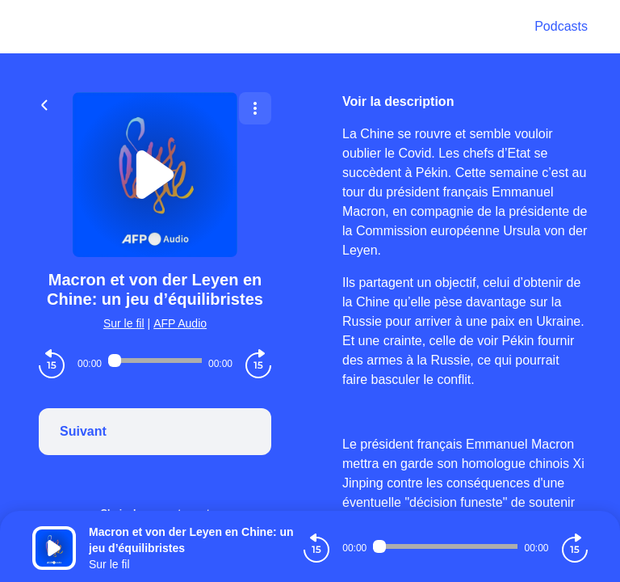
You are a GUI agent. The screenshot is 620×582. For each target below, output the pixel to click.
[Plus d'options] (255, 108)
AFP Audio (180, 323)
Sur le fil (124, 323)
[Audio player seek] (155, 360)
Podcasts (561, 26)
